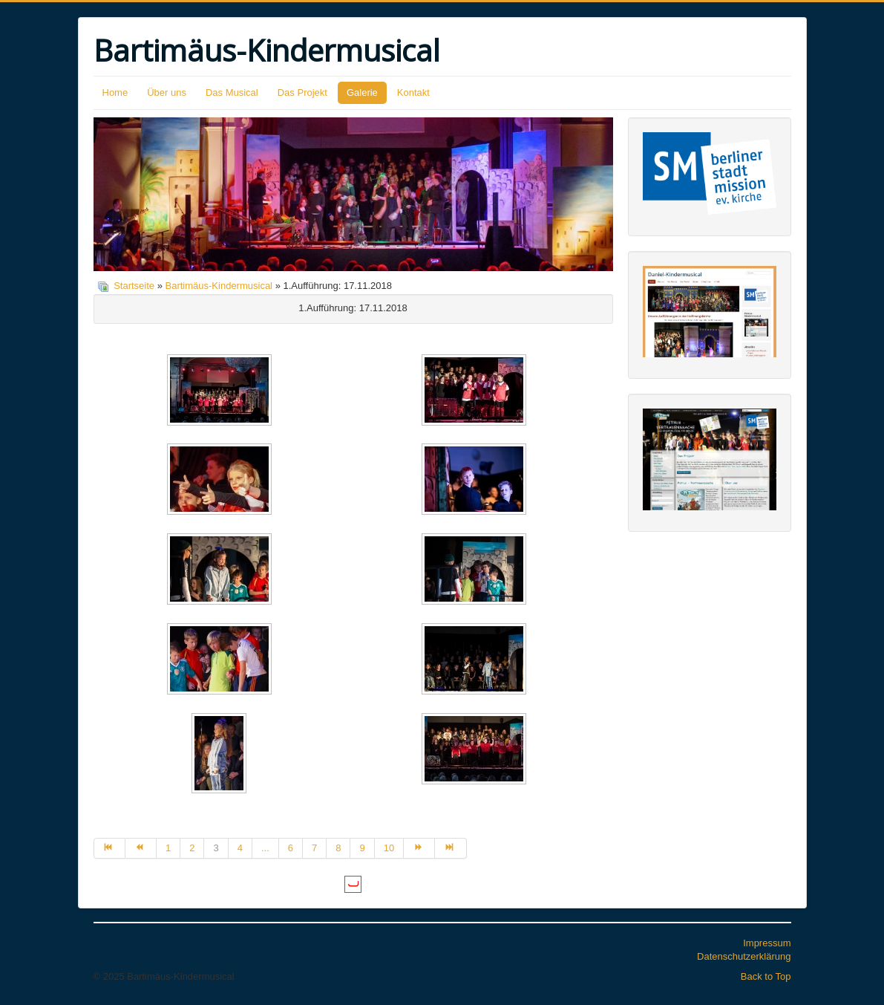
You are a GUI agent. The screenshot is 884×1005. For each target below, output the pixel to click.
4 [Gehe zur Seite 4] (240, 847)
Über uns (166, 92)
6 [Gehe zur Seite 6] (290, 847)
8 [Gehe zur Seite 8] (338, 847)
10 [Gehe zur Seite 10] (389, 847)
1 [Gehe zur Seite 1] (168, 847)
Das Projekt (302, 92)
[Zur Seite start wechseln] (109, 848)
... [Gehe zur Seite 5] (265, 847)
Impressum (766, 943)
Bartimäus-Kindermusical (219, 285)
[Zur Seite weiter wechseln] (419, 848)
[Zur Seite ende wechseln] (450, 848)
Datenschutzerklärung (743, 956)
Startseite (134, 285)
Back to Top (766, 976)
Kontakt (413, 92)
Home (115, 92)
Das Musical (232, 92)
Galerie (362, 92)
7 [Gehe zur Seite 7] (314, 847)
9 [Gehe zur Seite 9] (361, 847)
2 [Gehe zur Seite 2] (191, 847)
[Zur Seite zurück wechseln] (141, 848)
